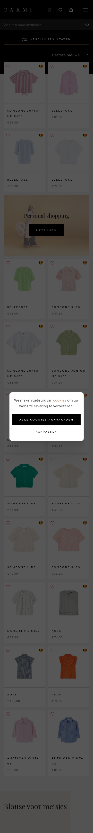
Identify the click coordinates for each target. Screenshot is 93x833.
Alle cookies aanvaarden (46, 419)
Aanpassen (47, 432)
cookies (60, 400)
